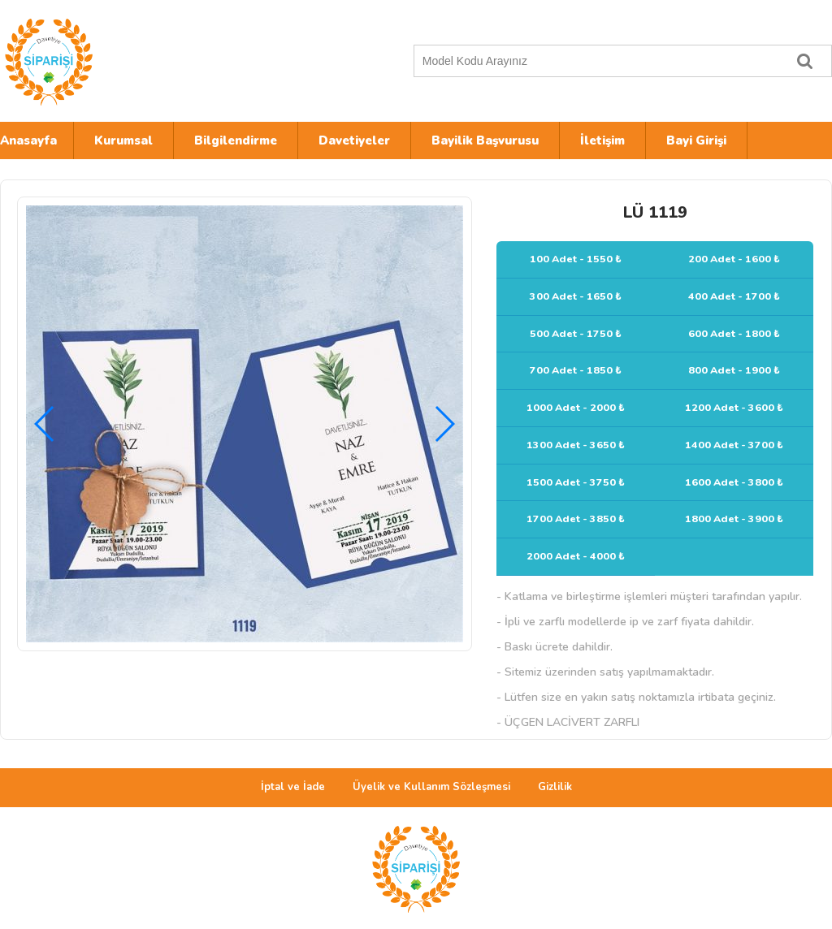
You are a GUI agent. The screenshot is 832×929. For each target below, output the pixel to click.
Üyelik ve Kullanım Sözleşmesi (431, 787)
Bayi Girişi (696, 140)
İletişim (602, 140)
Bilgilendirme (235, 140)
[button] (444, 424)
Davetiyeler (354, 140)
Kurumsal (123, 140)
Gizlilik (555, 787)
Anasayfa (28, 140)
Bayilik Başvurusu (485, 140)
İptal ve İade (293, 787)
